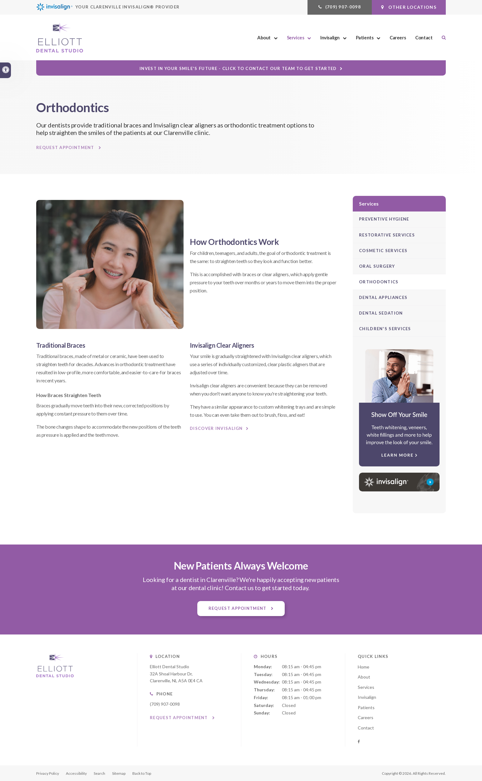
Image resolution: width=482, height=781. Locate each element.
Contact (423, 37)
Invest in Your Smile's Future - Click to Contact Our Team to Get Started (238, 68)
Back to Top (141, 773)
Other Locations (408, 7)
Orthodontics (379, 281)
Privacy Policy (47, 773)
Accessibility (76, 773)
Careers (398, 37)
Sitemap (118, 773)
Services (295, 37)
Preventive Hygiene (384, 218)
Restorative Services (387, 234)
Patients (365, 37)
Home (363, 666)
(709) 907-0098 (343, 6)
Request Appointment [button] (66, 147)
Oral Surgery (377, 266)
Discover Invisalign (216, 428)
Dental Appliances (383, 297)
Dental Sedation (381, 313)
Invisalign (330, 37)
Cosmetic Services (383, 250)
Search (99, 773)
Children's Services (385, 328)
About (264, 37)
